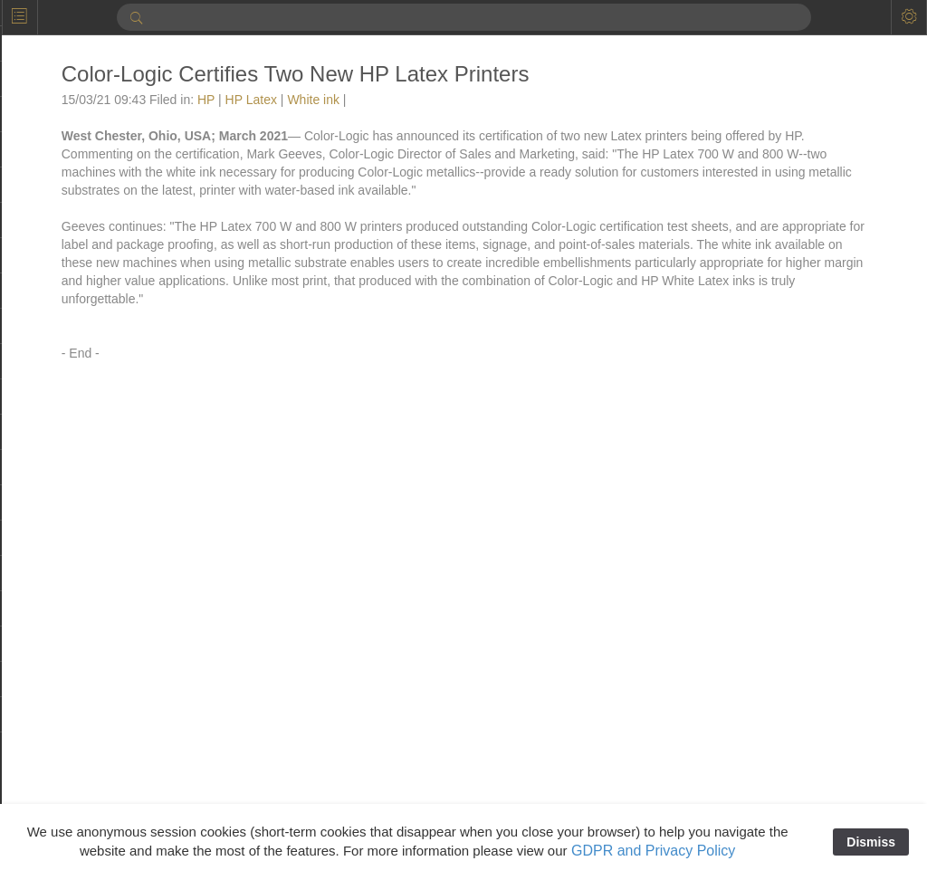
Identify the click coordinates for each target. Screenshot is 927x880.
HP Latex (268, 99)
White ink (331, 99)
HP (223, 99)
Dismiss (870, 842)
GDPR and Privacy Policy (653, 850)
